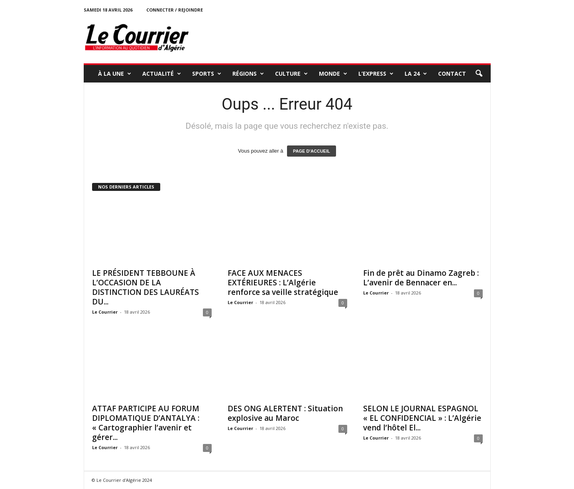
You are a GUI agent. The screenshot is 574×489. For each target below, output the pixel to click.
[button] (479, 73)
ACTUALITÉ (161, 73)
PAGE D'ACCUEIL (311, 151)
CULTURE (291, 73)
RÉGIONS (248, 73)
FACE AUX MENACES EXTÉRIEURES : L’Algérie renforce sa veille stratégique (283, 282)
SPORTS (206, 73)
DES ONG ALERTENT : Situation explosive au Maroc (285, 413)
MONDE (333, 73)
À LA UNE (114, 73)
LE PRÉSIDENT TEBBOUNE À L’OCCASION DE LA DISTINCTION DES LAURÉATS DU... (145, 287)
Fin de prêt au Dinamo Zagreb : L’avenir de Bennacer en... (421, 278)
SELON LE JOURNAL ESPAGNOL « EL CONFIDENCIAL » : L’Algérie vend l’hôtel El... (422, 418)
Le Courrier (105, 312)
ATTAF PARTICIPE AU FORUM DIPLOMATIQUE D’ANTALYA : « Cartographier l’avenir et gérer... (145, 422)
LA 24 (416, 73)
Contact (452, 73)
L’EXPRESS (375, 73)
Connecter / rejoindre (174, 10)
